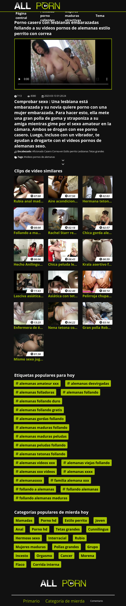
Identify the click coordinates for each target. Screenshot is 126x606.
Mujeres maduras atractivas (73, 15)
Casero (48, 151)
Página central (21, 15)
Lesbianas (83, 151)
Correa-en (57, 151)
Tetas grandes (96, 151)
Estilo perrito (70, 151)
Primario (31, 601)
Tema (100, 15)
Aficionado (38, 151)
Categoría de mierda (65, 601)
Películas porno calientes (47, 15)
